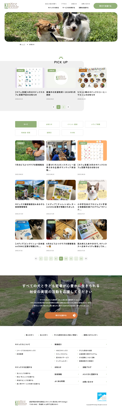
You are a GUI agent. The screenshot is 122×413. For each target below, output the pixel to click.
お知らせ (74, 4)
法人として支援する (23, 373)
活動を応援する (83, 7)
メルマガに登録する (90, 374)
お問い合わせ (85, 4)
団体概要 (20, 354)
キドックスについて (22, 344)
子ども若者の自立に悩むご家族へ (66, 335)
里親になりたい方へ (91, 335)
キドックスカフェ (62, 354)
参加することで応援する (25, 380)
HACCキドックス (62, 350)
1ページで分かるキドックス (26, 350)
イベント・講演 (72, 124)
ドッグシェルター (62, 361)
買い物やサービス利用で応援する (28, 384)
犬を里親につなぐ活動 (87, 357)
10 (66, 258)
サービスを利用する (67, 7)
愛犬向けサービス (62, 357)
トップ (23, 44)
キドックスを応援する (23, 367)
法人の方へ (44, 335)
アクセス (64, 4)
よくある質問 (60, 381)
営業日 (49, 132)
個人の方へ (30, 335)
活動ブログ (87, 367)
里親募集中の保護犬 (86, 361)
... (46, 258)
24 (81, 258)
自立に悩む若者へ (51, 4)
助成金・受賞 (25, 132)
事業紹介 (58, 344)
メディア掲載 (95, 124)
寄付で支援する (105, 6)
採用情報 (58, 374)
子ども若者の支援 (85, 350)
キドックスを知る (51, 7)
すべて (26, 124)
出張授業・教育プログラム (88, 354)
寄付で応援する (61, 315)
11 (71, 258)
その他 (72, 132)
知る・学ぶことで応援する (25, 377)
